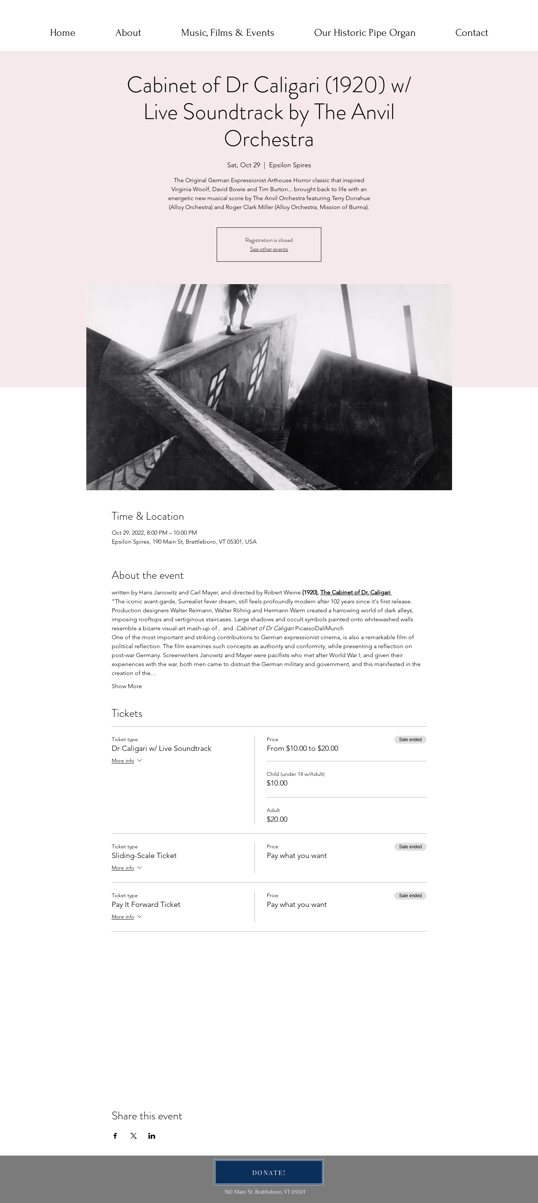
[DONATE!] (269, 1172)
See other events (269, 249)
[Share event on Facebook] (115, 1136)
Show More (127, 686)
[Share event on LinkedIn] (151, 1136)
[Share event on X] (133, 1136)
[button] (128, 33)
